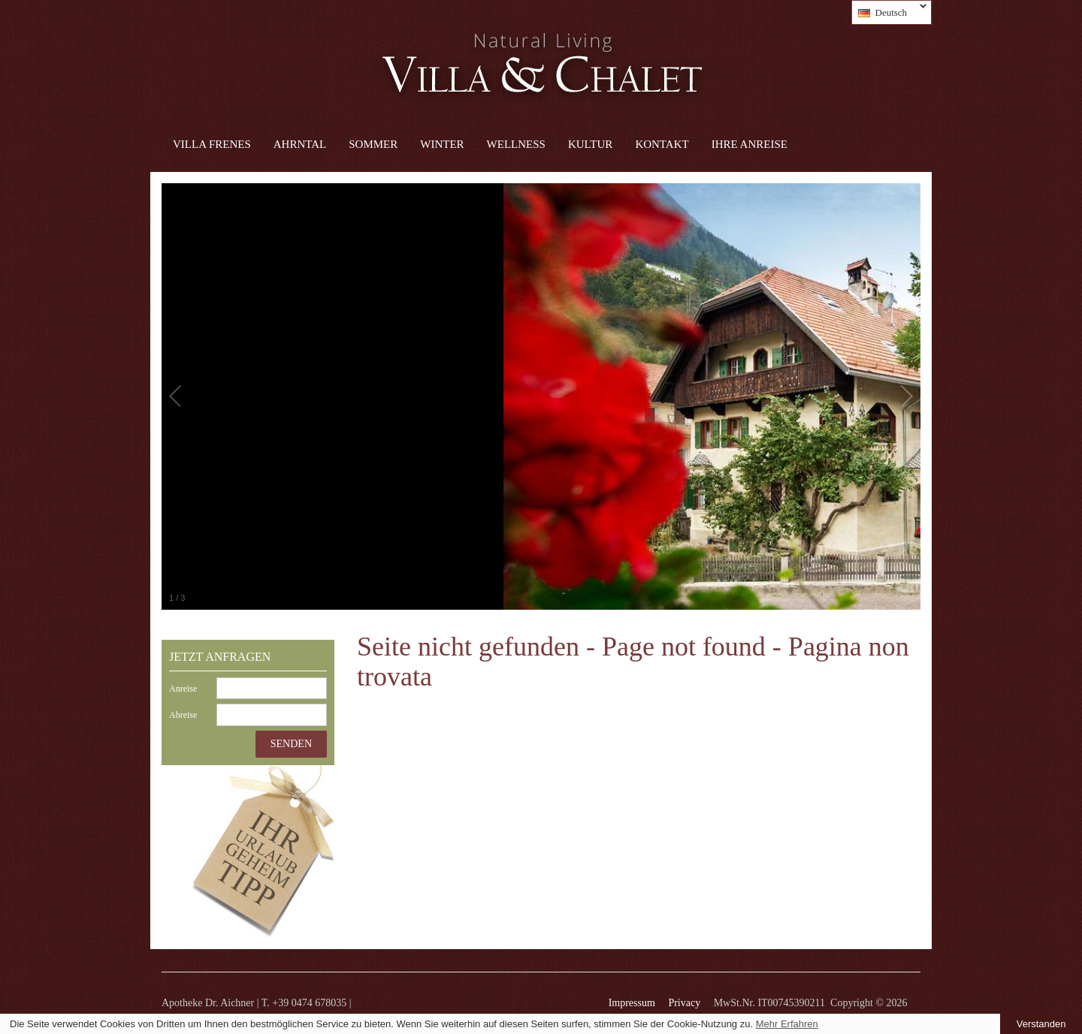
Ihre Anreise (749, 144)
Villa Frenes (212, 144)
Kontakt (661, 144)
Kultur (590, 144)
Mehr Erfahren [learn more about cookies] (787, 1023)
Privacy (684, 1002)
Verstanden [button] (1041, 1023)
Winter (442, 144)
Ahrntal (300, 144)
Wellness (516, 144)
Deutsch (889, 13)
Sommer (373, 144)
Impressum (632, 1002)
